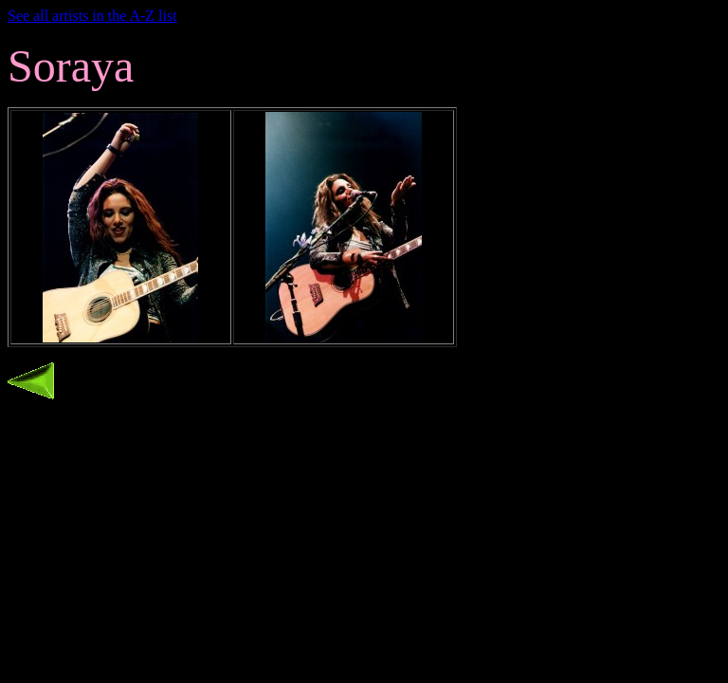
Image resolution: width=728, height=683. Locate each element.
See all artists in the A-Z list (92, 16)
